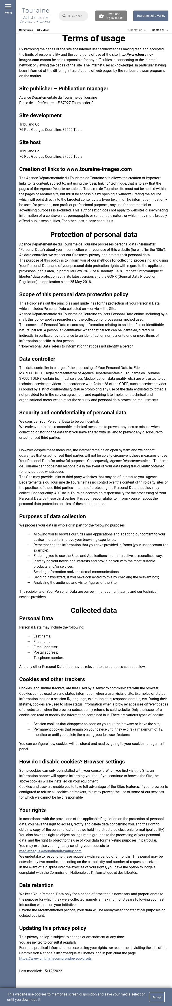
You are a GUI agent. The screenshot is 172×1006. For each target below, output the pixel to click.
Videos (43, 30)
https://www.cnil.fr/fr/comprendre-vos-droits (55, 958)
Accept (157, 997)
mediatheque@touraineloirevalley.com (50, 851)
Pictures (26, 30)
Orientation (137, 30)
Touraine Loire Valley (151, 16)
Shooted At (159, 30)
